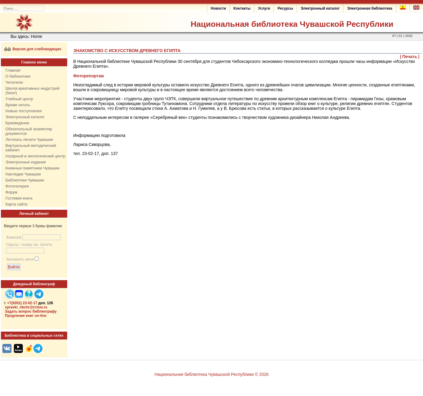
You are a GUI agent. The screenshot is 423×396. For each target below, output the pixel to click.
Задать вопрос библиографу (31, 311)
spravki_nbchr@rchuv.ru (26, 307)
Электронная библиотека (369, 8)
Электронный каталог (320, 8)
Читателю (14, 82)
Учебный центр (19, 99)
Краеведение (17, 123)
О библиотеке (17, 76)
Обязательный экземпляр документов (28, 131)
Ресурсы (285, 8)
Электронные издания (25, 162)
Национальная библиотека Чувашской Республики (292, 24)
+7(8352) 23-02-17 (22, 303)
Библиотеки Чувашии (24, 180)
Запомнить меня (20, 259)
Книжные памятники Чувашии (32, 168)
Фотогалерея (17, 186)
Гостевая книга (18, 198)
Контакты (242, 8)
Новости (218, 8)
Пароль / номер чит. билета (29, 245)
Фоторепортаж (88, 75)
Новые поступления (23, 111)
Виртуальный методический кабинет (30, 147)
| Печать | (410, 56)
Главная (12, 70)
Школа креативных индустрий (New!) (32, 90)
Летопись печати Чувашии (29, 139)
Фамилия (13, 237)
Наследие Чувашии (23, 174)
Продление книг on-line (25, 316)
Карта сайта (16, 204)
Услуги (264, 8)
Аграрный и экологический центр (35, 156)
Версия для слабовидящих (33, 49)
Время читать (17, 105)
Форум (11, 192)
